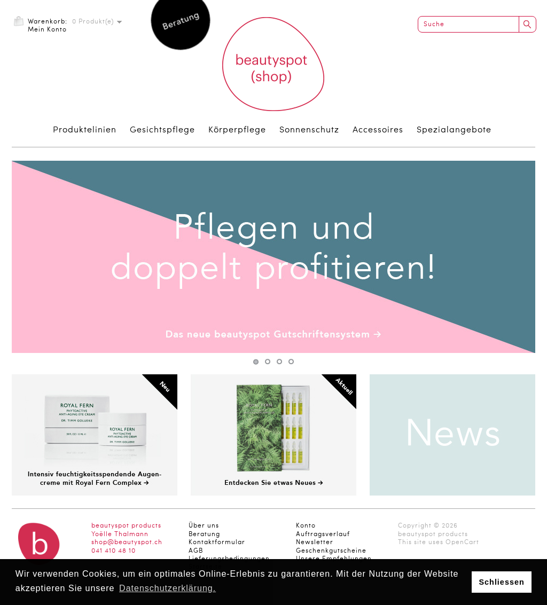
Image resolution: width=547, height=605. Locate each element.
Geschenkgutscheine (331, 551)
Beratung (204, 534)
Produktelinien (84, 130)
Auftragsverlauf (323, 534)
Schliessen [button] (501, 582)
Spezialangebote (454, 130)
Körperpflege (237, 130)
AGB (196, 551)
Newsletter (314, 542)
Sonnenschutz (309, 130)
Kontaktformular (217, 542)
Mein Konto (47, 30)
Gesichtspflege (162, 130)
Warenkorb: (47, 22)
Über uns (204, 526)
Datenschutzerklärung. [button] (167, 588)
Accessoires (378, 130)
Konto (306, 526)
